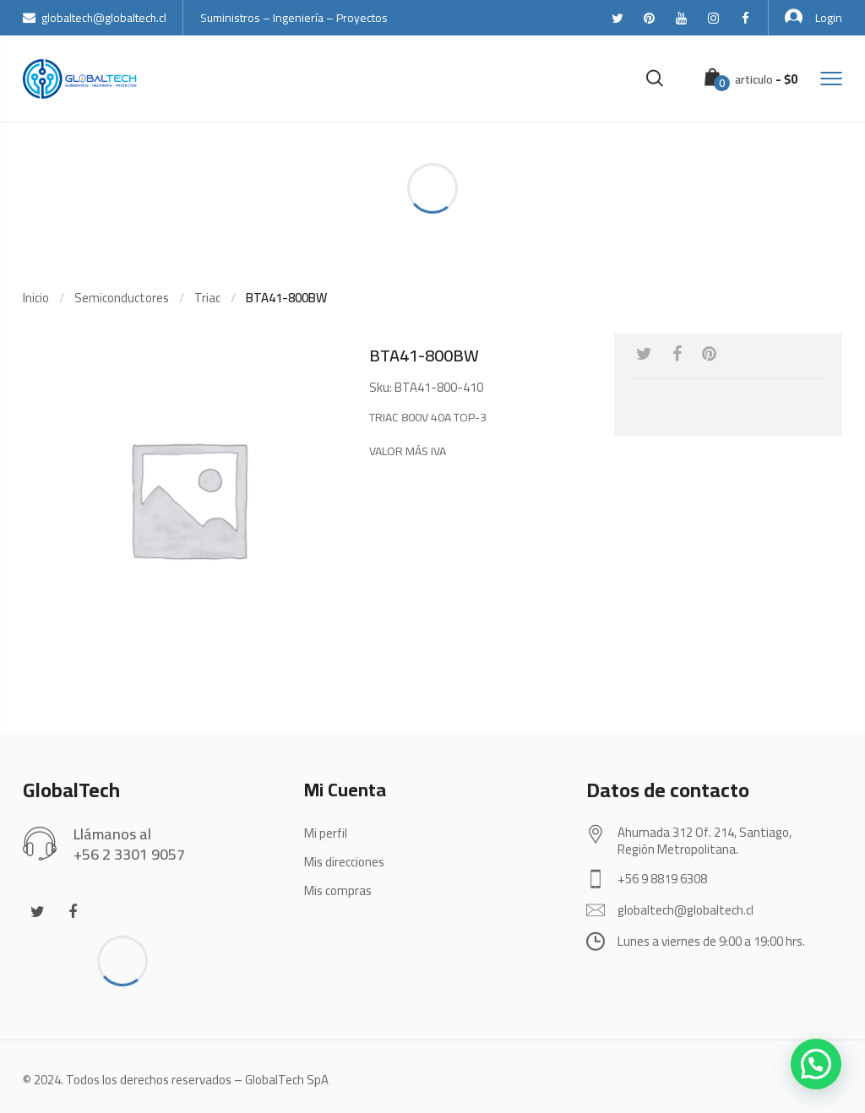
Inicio (36, 297)
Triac (207, 297)
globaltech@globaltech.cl (94, 18)
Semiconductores (121, 297)
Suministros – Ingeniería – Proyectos (294, 18)
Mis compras (338, 890)
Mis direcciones (344, 862)
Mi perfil (325, 833)
